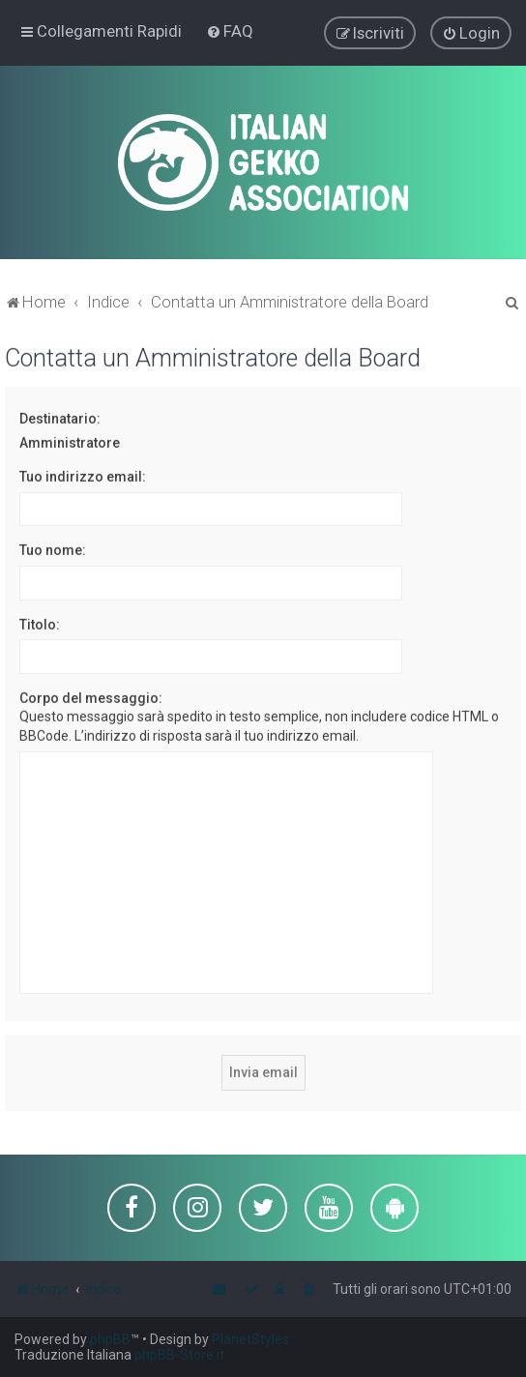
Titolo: (39, 622)
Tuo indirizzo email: (82, 475)
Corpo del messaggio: (90, 697)
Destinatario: (60, 417)
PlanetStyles (250, 1339)
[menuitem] (229, 30)
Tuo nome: (52, 549)
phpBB (110, 1339)
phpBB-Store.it (179, 1354)
